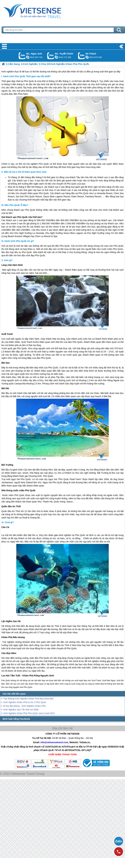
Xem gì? (8, 260)
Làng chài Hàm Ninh (12, 265)
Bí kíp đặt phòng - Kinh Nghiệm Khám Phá (24, 706)
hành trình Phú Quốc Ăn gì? (19, 241)
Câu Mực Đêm (8, 653)
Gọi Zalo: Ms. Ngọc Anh (22, 55)
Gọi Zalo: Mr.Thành (81, 55)
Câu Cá (5, 527)
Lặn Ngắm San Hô (11, 621)
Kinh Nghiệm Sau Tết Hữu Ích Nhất (20, 709)
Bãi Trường (7, 465)
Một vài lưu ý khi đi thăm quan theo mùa (25, 172)
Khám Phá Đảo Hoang (13, 637)
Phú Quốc (29, 81)
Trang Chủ (40, 10)
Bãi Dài (5, 388)
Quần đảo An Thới (11, 506)
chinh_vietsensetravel (56, 57)
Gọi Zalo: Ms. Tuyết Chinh (50, 55)
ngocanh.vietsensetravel (27, 57)
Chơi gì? (9, 522)
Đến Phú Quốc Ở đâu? (16, 205)
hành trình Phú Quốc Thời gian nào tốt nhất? (27, 76)
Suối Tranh (7, 334)
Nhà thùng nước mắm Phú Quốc (18, 490)
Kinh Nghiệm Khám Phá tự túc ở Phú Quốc (24, 702)
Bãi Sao (5, 363)
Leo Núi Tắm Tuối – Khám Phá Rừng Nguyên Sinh (27, 675)
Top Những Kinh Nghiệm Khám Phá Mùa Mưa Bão (28, 698)
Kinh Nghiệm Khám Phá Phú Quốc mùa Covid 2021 (29, 713)
